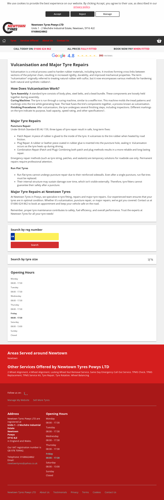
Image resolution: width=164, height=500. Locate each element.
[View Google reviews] (82, 54)
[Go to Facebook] (26, 392)
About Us (47, 39)
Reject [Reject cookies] (82, 13)
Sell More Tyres (41, 399)
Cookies (97, 491)
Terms (85, 491)
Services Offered (29, 39)
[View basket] (159, 40)
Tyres (13, 39)
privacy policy (82, 7)
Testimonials (60, 491)
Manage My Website (18, 399)
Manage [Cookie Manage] (107, 13)
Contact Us (63, 39)
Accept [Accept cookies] (57, 13)
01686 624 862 (42, 47)
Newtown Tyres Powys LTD (22, 491)
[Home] (4, 40)
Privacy (74, 491)
